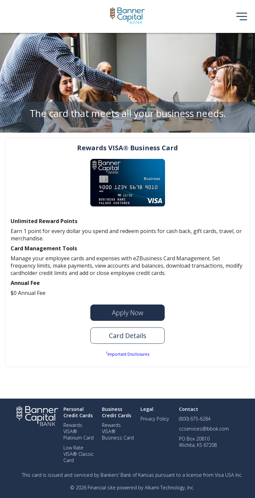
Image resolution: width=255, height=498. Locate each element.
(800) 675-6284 (195, 419)
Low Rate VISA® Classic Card (78, 453)
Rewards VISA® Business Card (127, 147)
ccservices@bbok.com (204, 429)
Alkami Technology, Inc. (169, 487)
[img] (127, 16)
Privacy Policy (154, 419)
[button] (127, 335)
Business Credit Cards (116, 412)
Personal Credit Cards (78, 412)
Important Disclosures (127, 353)
